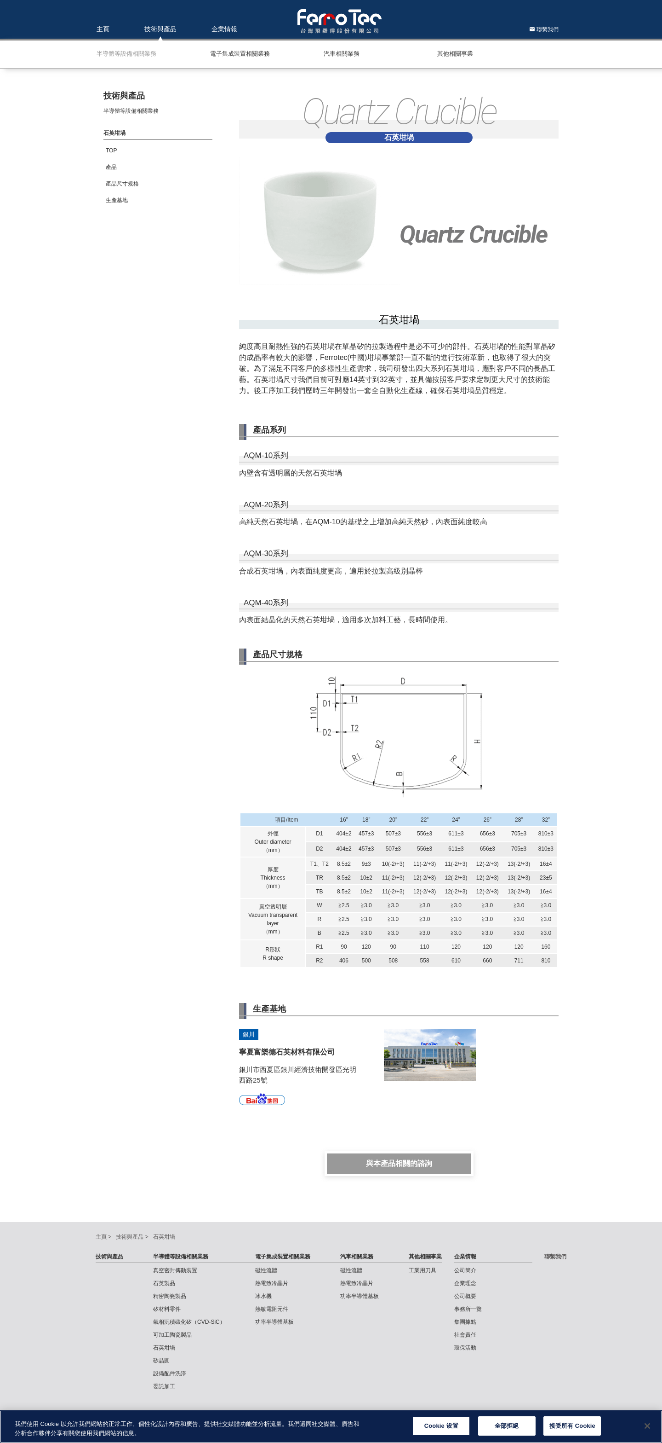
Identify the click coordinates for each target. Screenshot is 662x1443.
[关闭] (647, 1429)
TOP (111, 150)
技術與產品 (160, 29)
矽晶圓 (161, 1360)
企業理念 (465, 1283)
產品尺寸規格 (122, 183)
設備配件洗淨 (169, 1373)
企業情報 (224, 29)
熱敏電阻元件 (271, 1309)
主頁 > (103, 1237)
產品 (111, 167)
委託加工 (164, 1386)
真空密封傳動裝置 (175, 1270)
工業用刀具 (422, 1270)
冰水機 (263, 1296)
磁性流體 (266, 1270)
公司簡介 (465, 1270)
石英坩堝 (164, 1347)
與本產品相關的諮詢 (399, 1163)
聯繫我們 (544, 29)
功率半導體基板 (274, 1322)
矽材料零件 (167, 1309)
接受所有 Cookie (572, 1429)
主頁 (103, 29)
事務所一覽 (468, 1309)
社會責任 (465, 1335)
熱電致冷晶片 (271, 1283)
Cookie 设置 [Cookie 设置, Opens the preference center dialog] (441, 1429)
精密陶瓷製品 (169, 1296)
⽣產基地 (117, 200)
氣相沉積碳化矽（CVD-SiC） (189, 1322)
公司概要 (465, 1296)
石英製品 (164, 1283)
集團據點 (465, 1322)
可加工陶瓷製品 (172, 1335)
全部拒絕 (507, 1429)
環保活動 (465, 1347)
